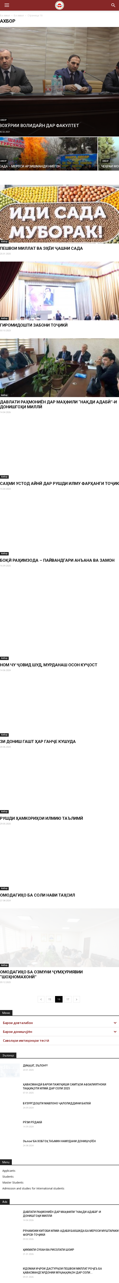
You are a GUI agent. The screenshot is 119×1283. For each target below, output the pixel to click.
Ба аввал (5, 15)
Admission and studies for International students (33, 1160)
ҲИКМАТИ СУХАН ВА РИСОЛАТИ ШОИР (48, 1222)
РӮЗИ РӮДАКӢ (32, 1094)
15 (49, 971)
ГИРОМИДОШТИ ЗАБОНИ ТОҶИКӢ (34, 325)
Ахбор (105, 161)
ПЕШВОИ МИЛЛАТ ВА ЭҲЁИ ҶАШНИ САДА (41, 248)
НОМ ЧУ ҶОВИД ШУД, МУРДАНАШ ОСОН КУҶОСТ (48, 637)
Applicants (8, 1143)
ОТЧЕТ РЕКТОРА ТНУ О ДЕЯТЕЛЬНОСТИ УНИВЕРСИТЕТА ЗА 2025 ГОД (68, 1259)
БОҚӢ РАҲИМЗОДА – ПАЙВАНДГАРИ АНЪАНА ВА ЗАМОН (57, 560)
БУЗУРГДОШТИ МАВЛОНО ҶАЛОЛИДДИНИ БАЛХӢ (57, 1075)
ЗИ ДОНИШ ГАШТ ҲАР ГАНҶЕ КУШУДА (38, 714)
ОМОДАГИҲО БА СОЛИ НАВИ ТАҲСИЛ (37, 867)
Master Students (12, 1155)
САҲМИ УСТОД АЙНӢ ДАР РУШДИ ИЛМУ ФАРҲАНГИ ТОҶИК (59, 483)
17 (68, 971)
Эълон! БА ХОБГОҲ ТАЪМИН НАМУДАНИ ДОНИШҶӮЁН (59, 1113)
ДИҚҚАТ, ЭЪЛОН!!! (35, 1037)
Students (8, 1149)
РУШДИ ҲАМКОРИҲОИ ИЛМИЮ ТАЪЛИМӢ (41, 790)
